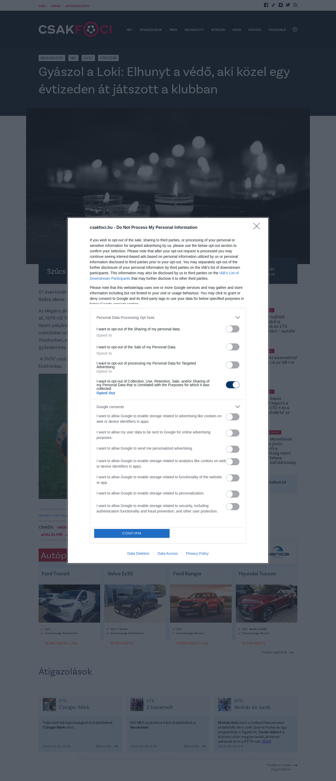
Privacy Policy (197, 554)
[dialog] (168, 391)
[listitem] (168, 317)
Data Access (168, 554)
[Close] (258, 228)
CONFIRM (132, 533)
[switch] (232, 328)
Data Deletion (138, 554)
